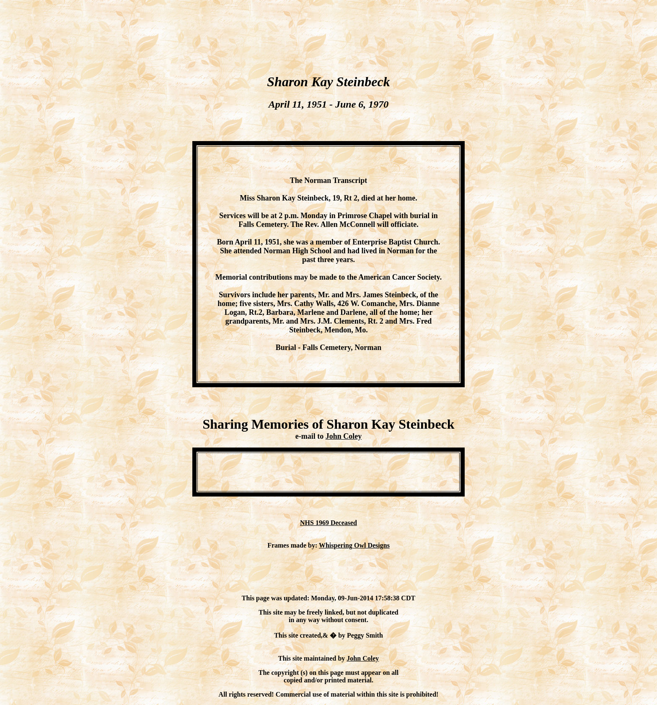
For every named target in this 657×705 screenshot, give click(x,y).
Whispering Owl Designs (354, 545)
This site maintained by (312, 658)
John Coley (344, 436)
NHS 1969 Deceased (328, 522)
